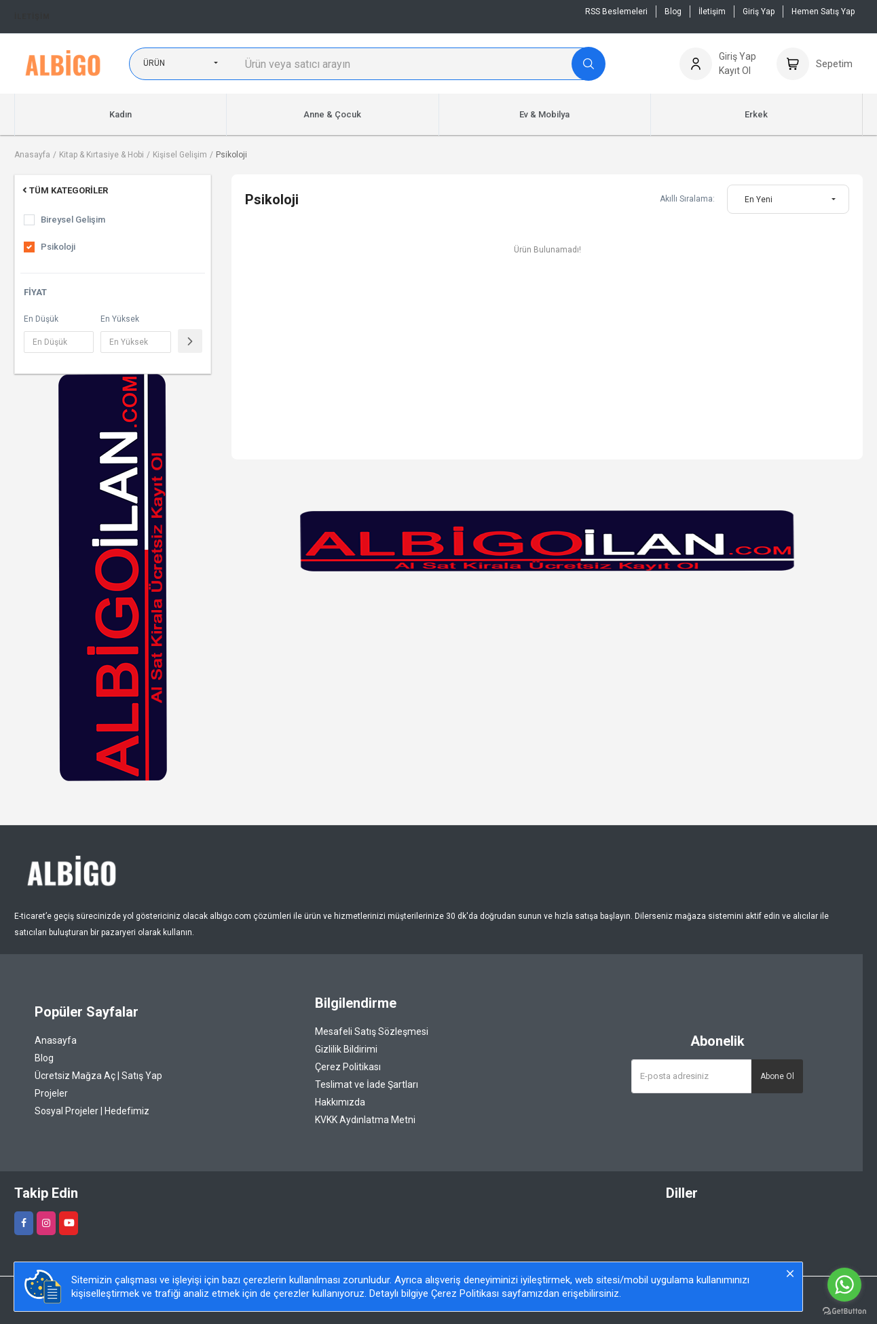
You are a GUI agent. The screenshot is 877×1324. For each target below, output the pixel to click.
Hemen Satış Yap (823, 11)
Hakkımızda (340, 1102)
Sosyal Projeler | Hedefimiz (92, 1110)
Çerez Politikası (348, 1066)
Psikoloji (231, 154)
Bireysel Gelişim (73, 219)
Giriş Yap (759, 11)
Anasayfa (32, 154)
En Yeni (758, 199)
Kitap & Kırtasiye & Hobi (101, 154)
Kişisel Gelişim (180, 154)
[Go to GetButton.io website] (844, 1310)
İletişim (32, 16)
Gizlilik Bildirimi (346, 1049)
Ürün (154, 63)
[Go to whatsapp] (844, 1285)
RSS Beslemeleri (616, 11)
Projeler (51, 1093)
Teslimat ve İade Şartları (366, 1084)
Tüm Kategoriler (64, 190)
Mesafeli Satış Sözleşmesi (371, 1031)
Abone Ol (777, 1076)
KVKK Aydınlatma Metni (365, 1119)
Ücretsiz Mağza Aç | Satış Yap (98, 1075)
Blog (673, 11)
